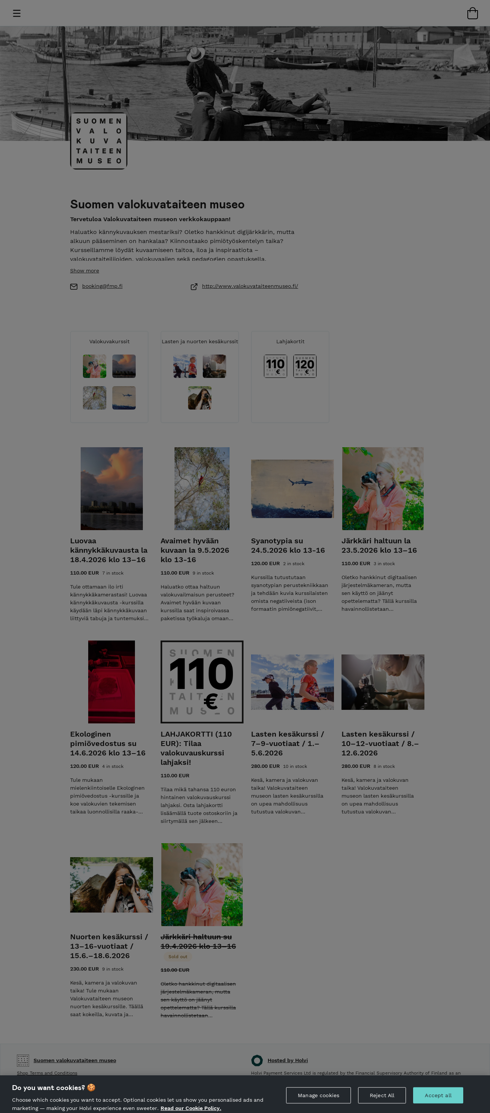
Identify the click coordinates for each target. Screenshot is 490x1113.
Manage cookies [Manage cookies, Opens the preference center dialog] (318, 1099)
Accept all (438, 1099)
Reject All (382, 1099)
